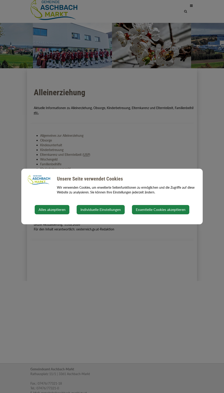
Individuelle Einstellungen (100, 209)
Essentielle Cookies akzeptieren (160, 209)
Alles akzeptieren (52, 209)
